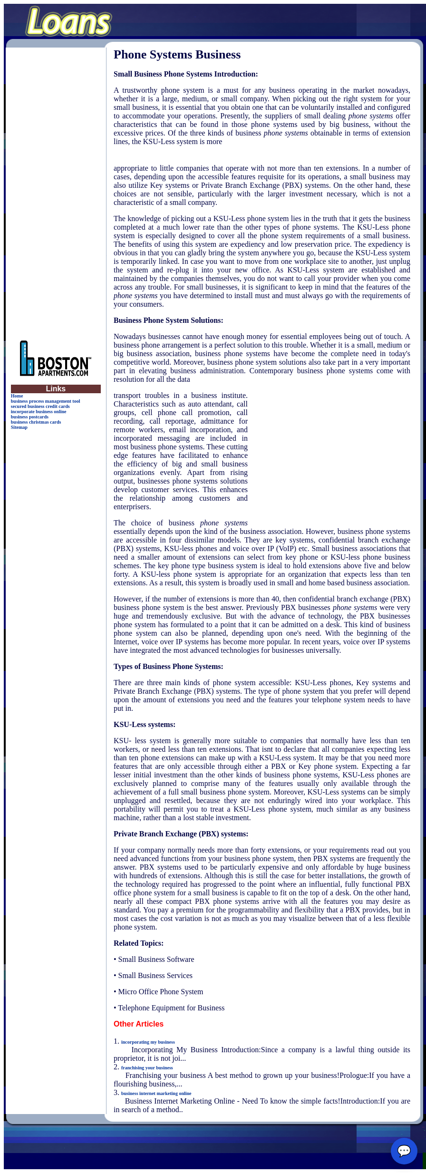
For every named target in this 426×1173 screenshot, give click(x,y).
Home (17, 395)
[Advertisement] (55, 190)
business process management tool (45, 401)
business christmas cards (36, 422)
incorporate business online (39, 411)
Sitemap (19, 427)
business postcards (29, 416)
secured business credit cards (40, 406)
